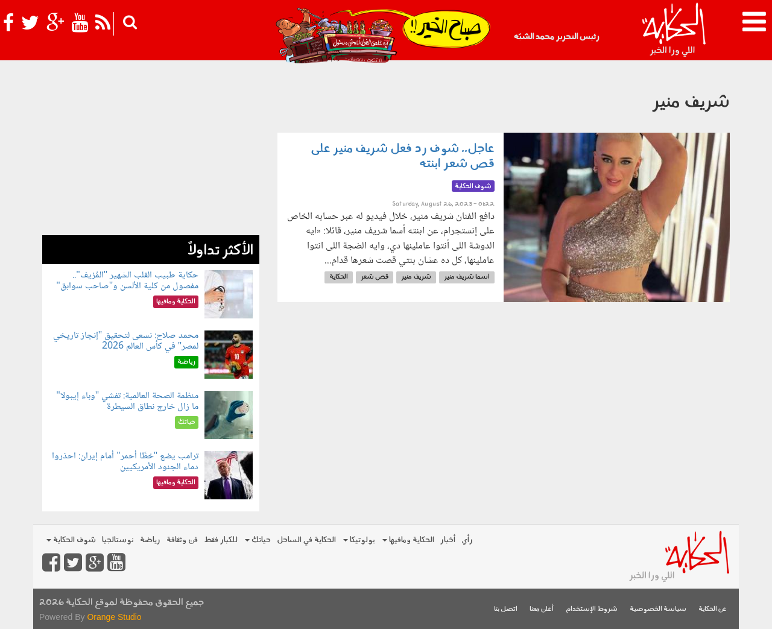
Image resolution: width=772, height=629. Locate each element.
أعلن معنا (542, 609)
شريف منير (416, 277)
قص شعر (374, 277)
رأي (467, 540)
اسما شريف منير (467, 277)
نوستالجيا (118, 540)
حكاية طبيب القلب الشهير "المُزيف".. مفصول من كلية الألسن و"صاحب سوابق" (127, 280)
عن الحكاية (712, 609)
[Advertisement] (150, 150)
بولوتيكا (359, 540)
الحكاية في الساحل (306, 540)
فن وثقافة (182, 540)
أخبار (447, 540)
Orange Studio (114, 617)
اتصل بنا (505, 609)
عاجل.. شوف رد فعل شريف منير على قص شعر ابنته (403, 156)
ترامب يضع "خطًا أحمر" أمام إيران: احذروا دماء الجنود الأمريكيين (125, 461)
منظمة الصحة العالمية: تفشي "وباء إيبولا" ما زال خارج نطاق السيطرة (127, 401)
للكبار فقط (221, 540)
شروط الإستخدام (592, 609)
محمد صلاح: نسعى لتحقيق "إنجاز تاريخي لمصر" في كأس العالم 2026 (126, 341)
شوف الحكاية (71, 540)
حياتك (258, 540)
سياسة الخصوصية (658, 609)
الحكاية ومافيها (408, 540)
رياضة (150, 540)
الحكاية (338, 277)
